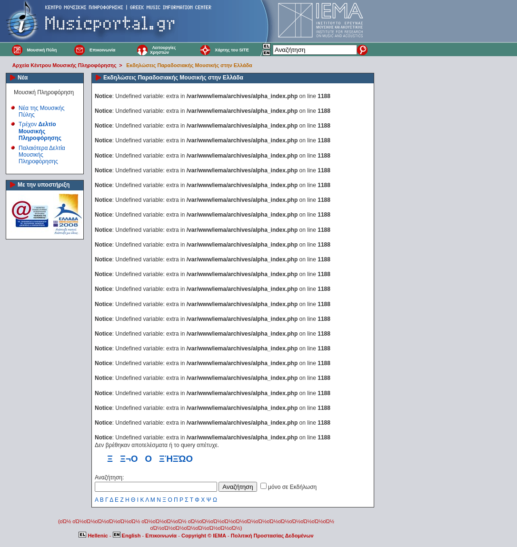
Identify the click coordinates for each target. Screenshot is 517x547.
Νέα (23, 77)
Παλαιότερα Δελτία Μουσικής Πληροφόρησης (42, 155)
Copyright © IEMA (203, 535)
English (127, 535)
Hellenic (94, 535)
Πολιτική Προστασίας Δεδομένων (272, 535)
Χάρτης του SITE (232, 50)
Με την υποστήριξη (44, 184)
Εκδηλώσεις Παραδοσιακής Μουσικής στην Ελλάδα (189, 65)
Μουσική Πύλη (42, 50)
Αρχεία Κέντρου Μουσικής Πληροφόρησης (64, 65)
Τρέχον (40, 131)
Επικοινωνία (102, 50)
